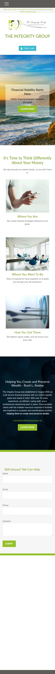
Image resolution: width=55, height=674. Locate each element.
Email (5, 489)
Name (5, 473)
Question (7, 521)
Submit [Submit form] (9, 544)
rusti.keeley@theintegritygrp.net (27, 420)
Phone (5, 505)
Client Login (27, 48)
